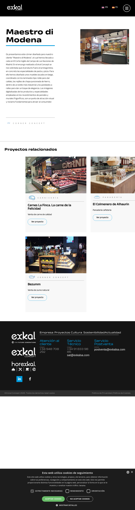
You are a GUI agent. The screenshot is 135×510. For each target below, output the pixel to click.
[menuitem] (104, 8)
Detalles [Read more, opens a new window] (82, 485)
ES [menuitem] (116, 7)
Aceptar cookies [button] (53, 499)
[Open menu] (127, 7)
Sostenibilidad (94, 333)
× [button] (132, 472)
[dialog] (67, 489)
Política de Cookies (121, 393)
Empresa (46, 333)
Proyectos (62, 333)
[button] (67, 505)
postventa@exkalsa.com (109, 349)
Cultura (76, 333)
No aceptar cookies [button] (80, 499)
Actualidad (113, 333)
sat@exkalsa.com (78, 355)
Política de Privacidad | (102, 393)
